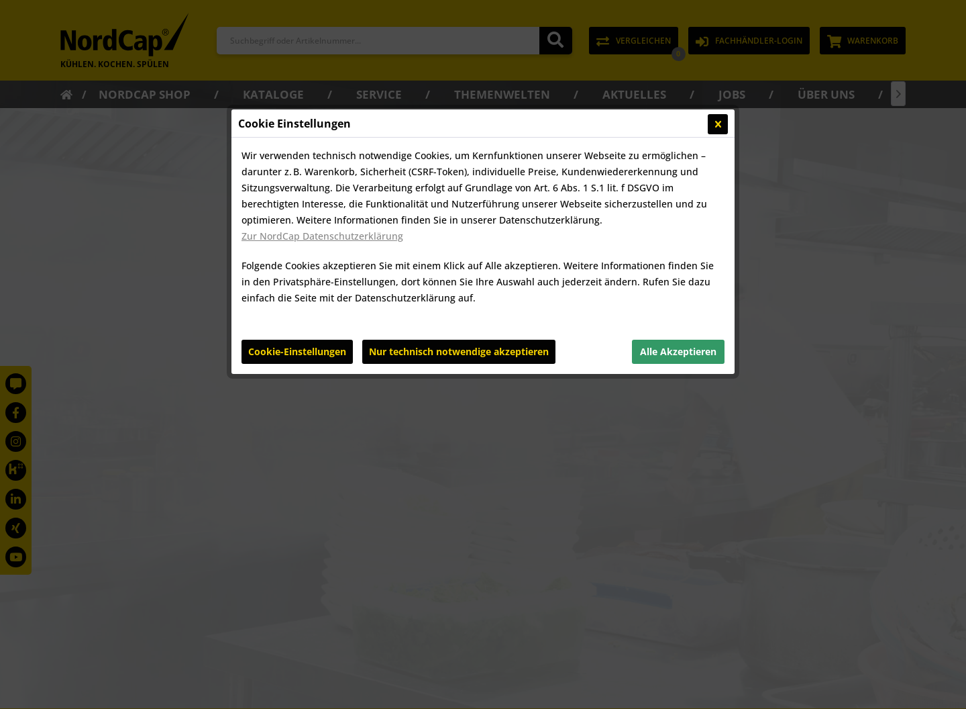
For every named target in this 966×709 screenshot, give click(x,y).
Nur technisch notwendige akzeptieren (459, 351)
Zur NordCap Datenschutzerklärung (322, 236)
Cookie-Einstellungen (297, 351)
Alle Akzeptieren (678, 351)
